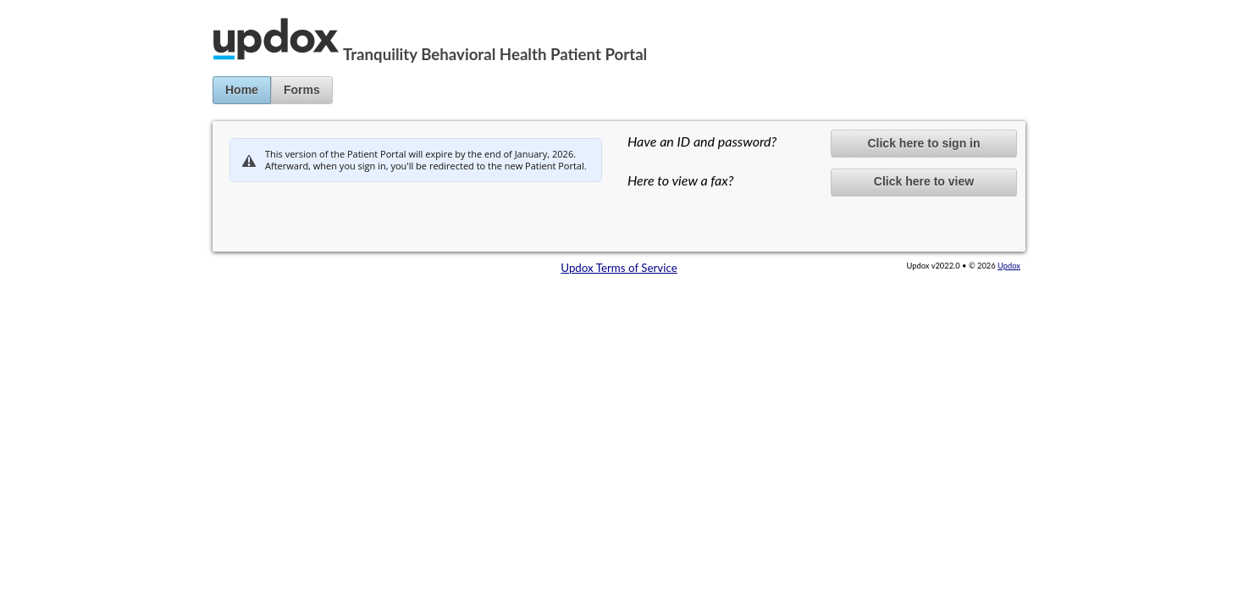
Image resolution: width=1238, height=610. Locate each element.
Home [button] (241, 90)
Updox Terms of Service (619, 267)
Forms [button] (302, 90)
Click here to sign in (923, 143)
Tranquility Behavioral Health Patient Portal (495, 54)
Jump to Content (41, 7)
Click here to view (924, 181)
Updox (1009, 265)
